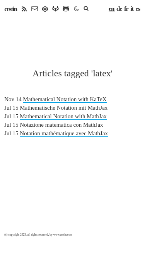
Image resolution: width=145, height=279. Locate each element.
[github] (66, 9)
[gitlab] (55, 9)
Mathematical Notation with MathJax (63, 116)
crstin (10, 9)
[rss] (24, 9)
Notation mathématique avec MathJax (64, 133)
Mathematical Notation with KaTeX (65, 99)
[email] (34, 9)
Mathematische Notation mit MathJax (63, 108)
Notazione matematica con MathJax (61, 125)
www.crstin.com (62, 234)
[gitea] (45, 9)
